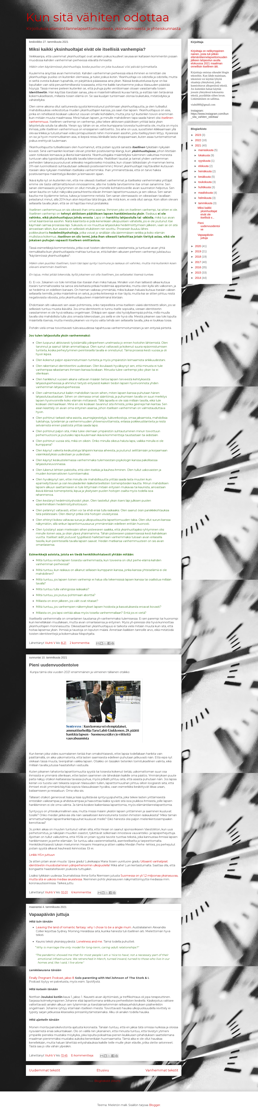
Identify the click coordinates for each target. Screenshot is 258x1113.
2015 (198, 272)
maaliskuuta (206, 192)
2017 (198, 262)
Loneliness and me (89, 941)
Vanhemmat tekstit (162, 1070)
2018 (198, 256)
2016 (198, 267)
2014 (198, 277)
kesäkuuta (204, 176)
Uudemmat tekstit (44, 1070)
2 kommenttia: (80, 643)
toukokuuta (205, 182)
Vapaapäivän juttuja (49, 914)
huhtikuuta (205, 187)
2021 (198, 145)
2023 (198, 134)
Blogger (154, 1105)
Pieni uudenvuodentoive (54, 665)
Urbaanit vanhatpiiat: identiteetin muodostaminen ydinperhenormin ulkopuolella (98, 863)
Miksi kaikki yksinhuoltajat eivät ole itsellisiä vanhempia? (87, 49)
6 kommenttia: (81, 892)
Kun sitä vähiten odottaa (97, 17)
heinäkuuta (205, 171)
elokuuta (203, 166)
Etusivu (103, 1070)
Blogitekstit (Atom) (107, 1081)
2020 (198, 246)
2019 (198, 251)
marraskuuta (206, 150)
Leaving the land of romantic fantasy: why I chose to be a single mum (83, 927)
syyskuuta (204, 160)
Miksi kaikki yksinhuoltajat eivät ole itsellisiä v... (207, 212)
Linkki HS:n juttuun (42, 855)
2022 (198, 140)
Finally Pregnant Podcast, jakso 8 (51, 978)
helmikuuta (205, 197)
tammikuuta (205, 203)
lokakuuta (204, 155)
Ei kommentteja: (83, 1055)
